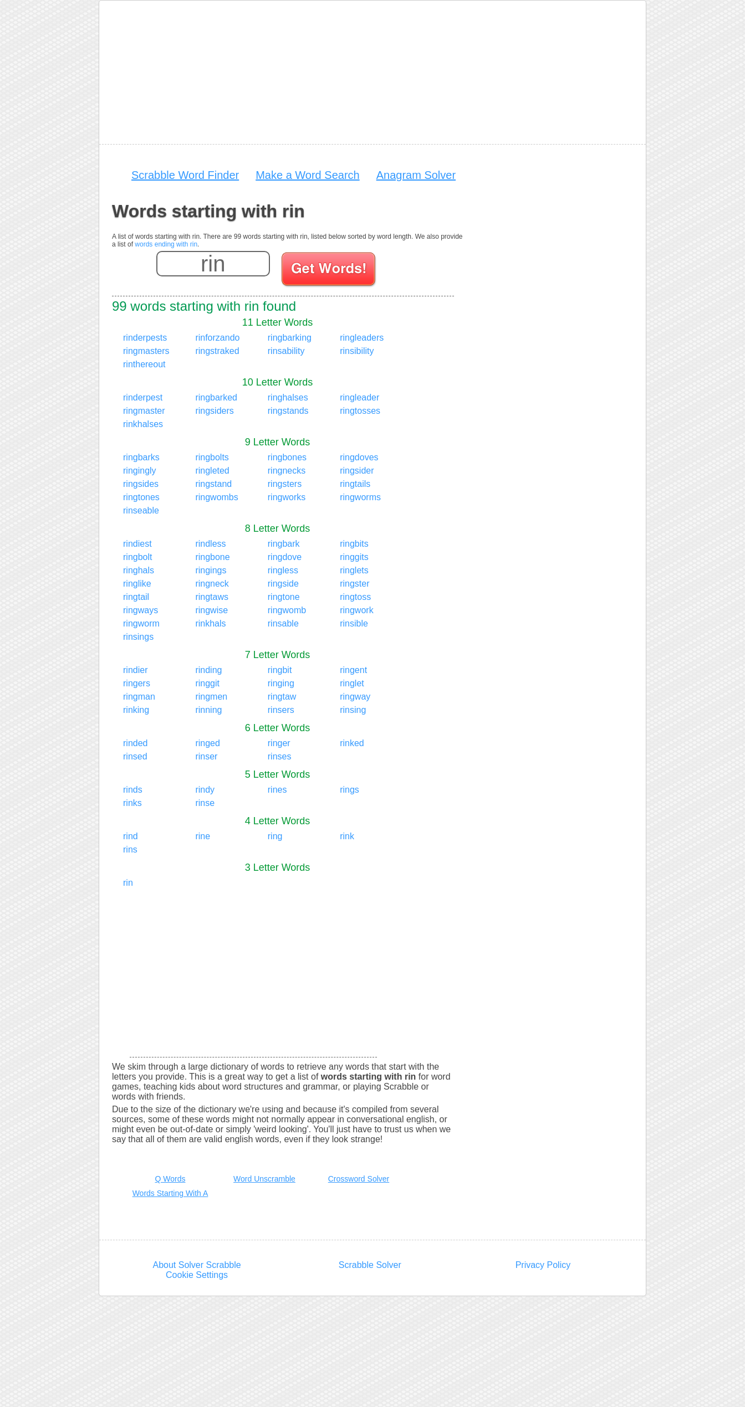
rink (347, 836)
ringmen (211, 696)
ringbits (354, 543)
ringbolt (137, 557)
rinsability (286, 351)
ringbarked (216, 397)
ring (275, 836)
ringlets (354, 570)
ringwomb (287, 610)
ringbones (287, 457)
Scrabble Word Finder (185, 175)
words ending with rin (166, 244)
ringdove (285, 557)
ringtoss (355, 597)
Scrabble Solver (370, 1265)
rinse (205, 803)
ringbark (284, 543)
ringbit (280, 670)
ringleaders (362, 337)
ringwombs (216, 497)
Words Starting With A (170, 1193)
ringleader (359, 397)
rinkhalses (143, 424)
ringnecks (286, 470)
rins (130, 849)
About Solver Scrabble (196, 1265)
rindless (210, 543)
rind (130, 836)
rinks (132, 803)
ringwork (356, 610)
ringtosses (360, 410)
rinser (206, 756)
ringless (283, 570)
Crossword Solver (358, 1178)
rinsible (354, 623)
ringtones (141, 497)
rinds (132, 789)
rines (277, 789)
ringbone (212, 557)
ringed (207, 743)
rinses (280, 756)
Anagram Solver (416, 175)
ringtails (355, 484)
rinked (352, 743)
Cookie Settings (197, 1275)
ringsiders (214, 410)
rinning (208, 710)
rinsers (281, 710)
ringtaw (282, 696)
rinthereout (144, 364)
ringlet (352, 683)
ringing (281, 683)
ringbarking (290, 337)
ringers (136, 683)
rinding (208, 670)
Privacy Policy (543, 1265)
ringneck (211, 583)
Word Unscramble (264, 1178)
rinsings (138, 636)
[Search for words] (329, 271)
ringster (354, 583)
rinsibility (357, 351)
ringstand (213, 484)
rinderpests (145, 337)
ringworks (286, 497)
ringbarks (141, 457)
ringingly (139, 470)
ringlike (137, 583)
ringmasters (146, 351)
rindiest (137, 543)
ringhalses (288, 397)
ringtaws (211, 597)
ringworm (141, 623)
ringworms (360, 497)
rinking (136, 710)
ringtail (136, 597)
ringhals (138, 570)
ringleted (212, 470)
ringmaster (144, 410)
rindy (205, 789)
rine (202, 836)
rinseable (141, 510)
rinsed (135, 756)
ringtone (284, 597)
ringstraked (217, 351)
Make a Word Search (308, 175)
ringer (279, 743)
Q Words (170, 1178)
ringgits (354, 557)
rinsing (353, 710)
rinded (135, 743)
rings (349, 789)
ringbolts (211, 457)
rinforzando (217, 337)
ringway (355, 696)
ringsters (285, 484)
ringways (140, 610)
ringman (139, 696)
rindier (135, 670)
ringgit (207, 683)
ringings (210, 570)
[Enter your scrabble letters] (213, 263)
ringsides (141, 484)
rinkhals (210, 623)
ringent (353, 670)
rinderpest (142, 397)
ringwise (211, 610)
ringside (283, 583)
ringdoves (359, 457)
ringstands (288, 410)
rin (128, 882)
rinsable (283, 623)
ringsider (357, 470)
